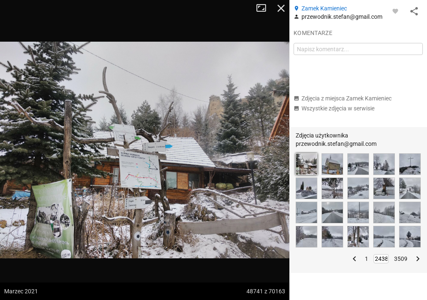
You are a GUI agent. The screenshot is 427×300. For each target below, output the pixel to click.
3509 (400, 258)
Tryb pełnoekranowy (264, 8)
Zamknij (281, 8)
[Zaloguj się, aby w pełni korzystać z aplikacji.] (395, 11)
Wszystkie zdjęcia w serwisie (334, 108)
